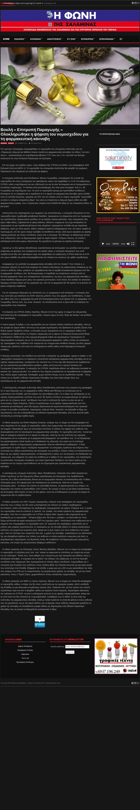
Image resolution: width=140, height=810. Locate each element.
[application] (118, 236)
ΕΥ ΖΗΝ (71, 39)
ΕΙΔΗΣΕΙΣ (19, 39)
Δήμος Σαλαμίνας (25, 646)
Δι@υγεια (25, 654)
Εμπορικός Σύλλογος (25, 662)
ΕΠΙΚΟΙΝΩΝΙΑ (106, 39)
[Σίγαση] (128, 243)
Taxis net (25, 658)
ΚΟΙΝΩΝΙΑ (35, 39)
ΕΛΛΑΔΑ (11, 143)
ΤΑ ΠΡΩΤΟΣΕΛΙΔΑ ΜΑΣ (109, 134)
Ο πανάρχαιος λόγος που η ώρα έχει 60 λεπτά (22, 3)
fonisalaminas (36, 143)
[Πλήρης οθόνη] (132, 243)
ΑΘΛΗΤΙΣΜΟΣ (54, 39)
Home (6, 39)
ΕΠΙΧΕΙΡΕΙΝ (87, 39)
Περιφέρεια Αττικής (25, 650)
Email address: (70, 646)
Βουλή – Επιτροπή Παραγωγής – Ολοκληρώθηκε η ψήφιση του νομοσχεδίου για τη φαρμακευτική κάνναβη (44, 134)
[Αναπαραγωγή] (103, 243)
